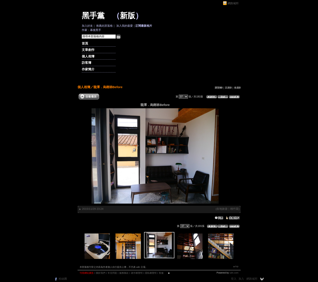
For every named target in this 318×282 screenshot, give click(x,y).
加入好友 (87, 25)
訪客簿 (86, 62)
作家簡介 (88, 69)
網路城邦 (233, 3)
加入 (241, 278)
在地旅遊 (222, 208)
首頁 (85, 43)
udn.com (233, 272)
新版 (127, 15)
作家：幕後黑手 (91, 30)
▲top (235, 266)
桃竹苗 (234, 208)
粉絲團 (63, 278)
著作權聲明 (137, 273)
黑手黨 (93, 15)
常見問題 (112, 273)
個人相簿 (88, 56)
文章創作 (88, 49)
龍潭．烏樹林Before (108, 87)
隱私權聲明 (151, 273)
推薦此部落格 (104, 25)
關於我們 (100, 273)
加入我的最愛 (124, 25)
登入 (233, 278)
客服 (161, 273)
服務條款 (124, 273)
